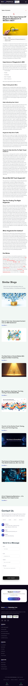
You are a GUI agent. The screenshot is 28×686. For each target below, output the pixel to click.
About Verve (3, 662)
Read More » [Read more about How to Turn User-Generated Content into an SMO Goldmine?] (4, 325)
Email (4, 553)
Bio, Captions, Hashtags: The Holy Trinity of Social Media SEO (12, 392)
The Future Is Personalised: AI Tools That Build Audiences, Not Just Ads (13, 462)
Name (4, 546)
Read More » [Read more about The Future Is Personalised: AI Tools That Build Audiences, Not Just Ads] (4, 465)
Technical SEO (3, 629)
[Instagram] (8, 620)
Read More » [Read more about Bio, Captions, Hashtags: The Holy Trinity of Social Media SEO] (4, 395)
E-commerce (3, 644)
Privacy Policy (6, 679)
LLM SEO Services (4, 637)
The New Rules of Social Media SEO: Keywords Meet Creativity (13, 357)
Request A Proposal (14, 598)
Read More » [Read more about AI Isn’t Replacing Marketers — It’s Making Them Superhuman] (4, 500)
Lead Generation (4, 635)
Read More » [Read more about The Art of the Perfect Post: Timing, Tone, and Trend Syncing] (4, 430)
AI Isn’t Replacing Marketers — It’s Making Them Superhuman (12, 497)
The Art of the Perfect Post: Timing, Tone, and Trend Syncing (13, 427)
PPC (14, 261)
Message (4, 565)
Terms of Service (14, 679)
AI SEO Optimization (4, 627)
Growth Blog (3, 664)
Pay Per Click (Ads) (4, 631)
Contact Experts (4, 666)
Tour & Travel (3, 655)
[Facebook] (2, 620)
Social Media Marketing (5, 633)
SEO (15, 261)
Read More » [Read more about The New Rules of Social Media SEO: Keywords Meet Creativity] (4, 360)
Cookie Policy (22, 679)
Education (3, 653)
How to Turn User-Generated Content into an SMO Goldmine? (13, 322)
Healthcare (3, 651)
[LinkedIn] (5, 620)
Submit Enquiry (11, 578)
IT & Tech (2, 649)
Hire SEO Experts (4, 668)
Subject (4, 559)
